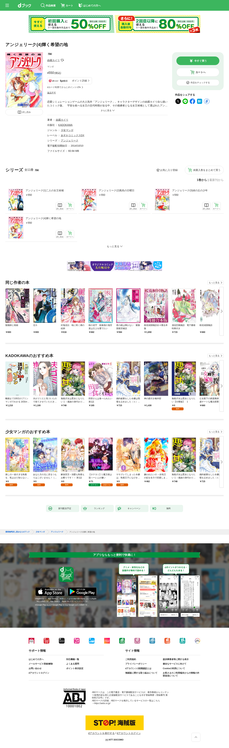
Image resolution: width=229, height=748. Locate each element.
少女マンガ (67, 130)
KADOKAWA (65, 125)
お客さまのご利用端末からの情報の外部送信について (181, 674)
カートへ (201, 72)
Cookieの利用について (174, 668)
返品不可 (51, 93)
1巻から (202, 180)
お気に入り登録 (169, 170)
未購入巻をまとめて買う (207, 170)
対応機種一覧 (72, 659)
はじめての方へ (36, 659)
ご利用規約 (130, 659)
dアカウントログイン (39, 673)
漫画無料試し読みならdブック (17, 532)
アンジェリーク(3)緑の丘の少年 (190, 190)
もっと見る (214, 282)
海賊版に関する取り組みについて (141, 673)
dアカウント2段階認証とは (138, 668)
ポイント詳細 (79, 80)
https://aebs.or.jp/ (102, 703)
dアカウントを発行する (101, 733)
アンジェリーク (69, 140)
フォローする (62, 60)
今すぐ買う (200, 60)
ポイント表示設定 (74, 668)
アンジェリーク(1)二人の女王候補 (45, 190)
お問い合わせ (35, 668)
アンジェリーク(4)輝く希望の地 (43, 218)
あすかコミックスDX (72, 135)
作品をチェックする (200, 82)
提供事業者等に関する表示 (176, 659)
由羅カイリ (53, 60)
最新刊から (216, 180)
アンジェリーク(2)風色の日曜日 (116, 190)
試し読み (26, 112)
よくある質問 (72, 664)
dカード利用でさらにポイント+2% (64, 87)
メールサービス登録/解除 (41, 664)
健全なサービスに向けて (174, 664)
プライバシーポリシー (136, 664)
